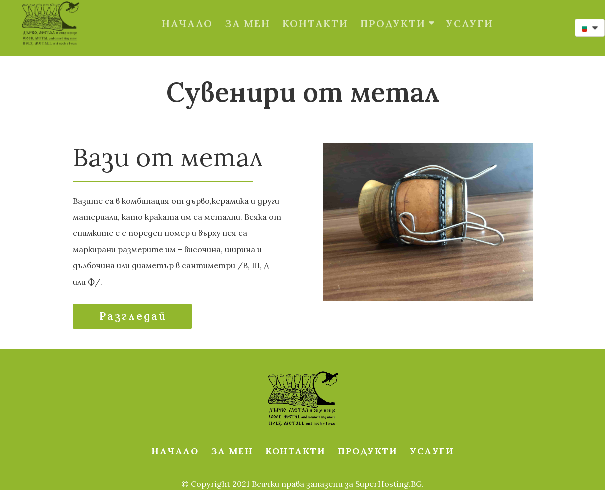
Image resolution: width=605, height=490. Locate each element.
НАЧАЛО (187, 12)
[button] (590, 28)
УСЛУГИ (469, 12)
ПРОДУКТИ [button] (397, 12)
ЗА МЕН (247, 12)
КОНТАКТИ (315, 12)
